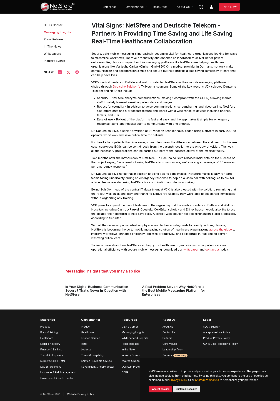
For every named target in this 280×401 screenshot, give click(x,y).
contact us (212, 249)
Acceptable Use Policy (216, 332)
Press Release (53, 39)
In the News (129, 349)
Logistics (86, 349)
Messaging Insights (57, 32)
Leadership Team (172, 349)
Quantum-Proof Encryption (137, 366)
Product (45, 326)
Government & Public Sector (57, 378)
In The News (52, 46)
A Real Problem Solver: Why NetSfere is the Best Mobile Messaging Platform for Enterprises (173, 290)
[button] (201, 7)
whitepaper (191, 249)
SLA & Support (211, 326)
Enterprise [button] (109, 7)
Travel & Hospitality (51, 355)
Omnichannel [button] (135, 7)
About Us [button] (183, 7)
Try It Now (229, 7)
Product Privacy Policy (216, 338)
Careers (175, 355)
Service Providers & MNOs (96, 360)
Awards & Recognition (135, 360)
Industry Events (54, 61)
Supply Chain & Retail (52, 360)
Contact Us (168, 332)
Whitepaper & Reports (135, 338)
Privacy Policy (178, 380)
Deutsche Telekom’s (126, 86)
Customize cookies (186, 389)
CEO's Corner (53, 25)
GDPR (125, 372)
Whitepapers (52, 53)
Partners (167, 338)
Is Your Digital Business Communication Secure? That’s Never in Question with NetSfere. (96, 290)
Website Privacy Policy (80, 394)
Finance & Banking (51, 349)
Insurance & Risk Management (58, 372)
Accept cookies (160, 389)
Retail (84, 343)
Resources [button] (160, 7)
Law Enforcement (50, 366)
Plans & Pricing (49, 332)
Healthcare (46, 338)
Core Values (169, 343)
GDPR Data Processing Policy (220, 343)
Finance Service (90, 338)
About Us (167, 326)
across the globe (220, 229)
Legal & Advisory (50, 343)
